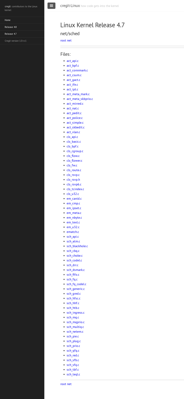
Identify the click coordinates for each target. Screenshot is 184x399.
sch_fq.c (72, 279)
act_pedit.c (74, 113)
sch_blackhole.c (77, 246)
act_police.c (75, 118)
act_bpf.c (73, 65)
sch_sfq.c (73, 365)
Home (7, 20)
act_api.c (73, 61)
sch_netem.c (75, 331)
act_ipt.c (72, 89)
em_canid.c (74, 198)
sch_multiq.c (75, 327)
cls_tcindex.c (75, 189)
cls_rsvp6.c (74, 184)
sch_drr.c (72, 265)
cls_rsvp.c (73, 175)
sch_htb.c (73, 308)
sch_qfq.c (73, 350)
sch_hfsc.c (73, 298)
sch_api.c (73, 236)
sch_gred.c (74, 293)
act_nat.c (73, 108)
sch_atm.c (73, 241)
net (69, 40)
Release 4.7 (11, 33)
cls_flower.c (74, 160)
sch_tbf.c (73, 369)
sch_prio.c (73, 346)
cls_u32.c (73, 194)
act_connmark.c (77, 70)
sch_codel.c (74, 260)
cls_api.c (72, 137)
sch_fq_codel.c (76, 284)
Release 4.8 (11, 26)
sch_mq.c (73, 317)
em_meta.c (74, 213)
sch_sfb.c (73, 360)
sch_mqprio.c (76, 322)
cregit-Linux (70, 5)
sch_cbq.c (73, 251)
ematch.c (73, 232)
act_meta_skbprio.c (80, 99)
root (63, 40)
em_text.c (73, 222)
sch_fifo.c (73, 274)
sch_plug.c (74, 341)
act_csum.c (74, 75)
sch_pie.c (73, 336)
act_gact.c (73, 80)
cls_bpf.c (73, 146)
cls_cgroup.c (75, 151)
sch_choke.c (75, 255)
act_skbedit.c (76, 127)
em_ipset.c (74, 208)
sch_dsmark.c (76, 270)
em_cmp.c (73, 203)
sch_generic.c (76, 289)
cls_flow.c (73, 156)
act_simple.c (75, 122)
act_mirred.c (75, 103)
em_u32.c (73, 227)
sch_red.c (73, 355)
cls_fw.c (72, 165)
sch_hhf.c (73, 303)
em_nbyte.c (74, 217)
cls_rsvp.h (73, 179)
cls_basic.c (74, 141)
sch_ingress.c (76, 312)
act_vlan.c (73, 132)
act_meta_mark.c (78, 94)
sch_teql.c (73, 374)
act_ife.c (72, 84)
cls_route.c (74, 170)
